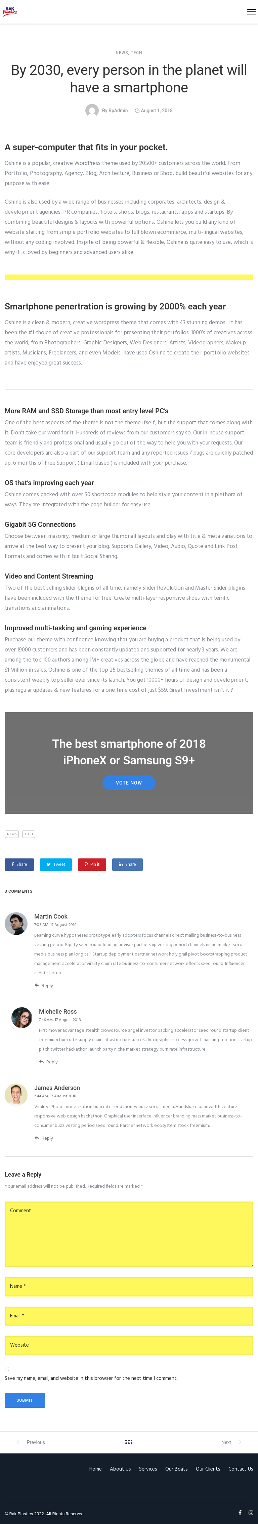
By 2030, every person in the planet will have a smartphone (129, 79)
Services (148, 1469)
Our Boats (176, 1469)
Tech (136, 53)
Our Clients (208, 1469)
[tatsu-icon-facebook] (241, 1513)
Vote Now (129, 783)
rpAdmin (118, 110)
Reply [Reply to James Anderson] (43, 1138)
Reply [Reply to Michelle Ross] (48, 1062)
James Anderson (57, 1087)
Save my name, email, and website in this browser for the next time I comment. (91, 1378)
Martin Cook (51, 916)
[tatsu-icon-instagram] (251, 1513)
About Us (120, 1469)
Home (95, 1469)
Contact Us (240, 1469)
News (122, 53)
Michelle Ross (58, 1011)
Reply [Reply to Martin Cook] (43, 985)
